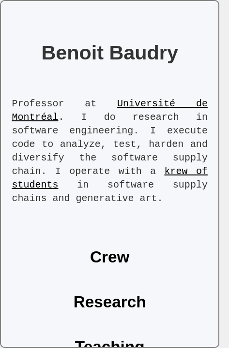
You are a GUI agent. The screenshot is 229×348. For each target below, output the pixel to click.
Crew (110, 257)
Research (110, 302)
